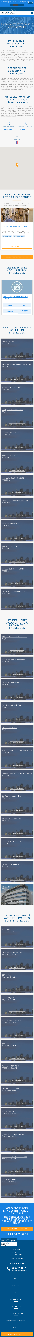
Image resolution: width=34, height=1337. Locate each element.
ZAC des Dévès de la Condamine (14, 637)
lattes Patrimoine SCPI (10, 455)
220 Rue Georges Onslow (11, 796)
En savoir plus (17, 247)
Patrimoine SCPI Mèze (10, 1089)
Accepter (21, 4)
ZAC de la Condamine (10, 682)
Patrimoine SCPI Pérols (11, 1066)
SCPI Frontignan (8, 998)
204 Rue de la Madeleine (11, 819)
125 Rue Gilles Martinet (10, 887)
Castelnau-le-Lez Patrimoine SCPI (15, 501)
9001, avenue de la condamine (13, 660)
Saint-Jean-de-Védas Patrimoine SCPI (16, 364)
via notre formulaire (17, 1229)
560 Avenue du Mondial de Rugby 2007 (17, 773)
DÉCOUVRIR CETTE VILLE (17, 944)
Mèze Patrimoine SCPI (10, 546)
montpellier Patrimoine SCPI (13, 478)
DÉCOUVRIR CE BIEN (17, 652)
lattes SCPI (6, 1043)
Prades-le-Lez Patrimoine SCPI (13, 592)
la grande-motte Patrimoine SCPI (14, 1157)
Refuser (15, 4)
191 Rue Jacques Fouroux (11, 841)
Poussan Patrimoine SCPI (11, 433)
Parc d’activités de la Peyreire (13, 705)
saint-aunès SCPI (8, 1111)
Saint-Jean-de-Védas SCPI (12, 952)
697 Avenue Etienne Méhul (12, 864)
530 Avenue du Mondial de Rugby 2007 (17, 751)
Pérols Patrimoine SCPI (11, 523)
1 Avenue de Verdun (9, 728)
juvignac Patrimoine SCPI (11, 387)
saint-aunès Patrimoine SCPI (13, 569)
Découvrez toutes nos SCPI (17, 257)
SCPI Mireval (6, 930)
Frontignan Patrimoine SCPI (12, 410)
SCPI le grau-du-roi (9, 1180)
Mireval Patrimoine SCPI (11, 342)
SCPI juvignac (7, 975)
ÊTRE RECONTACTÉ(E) (16, 1334)
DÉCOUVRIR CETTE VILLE (17, 356)
